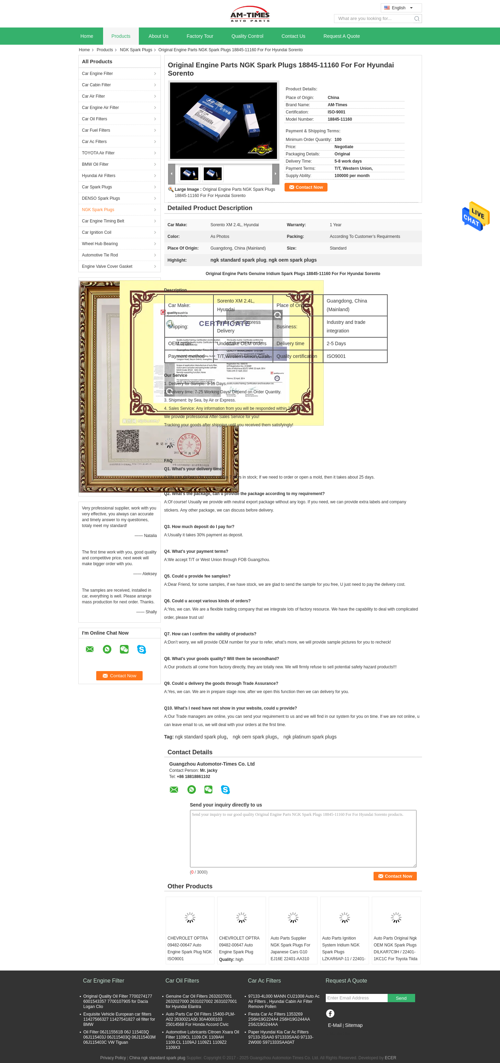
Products (120, 36)
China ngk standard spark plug (157, 1057)
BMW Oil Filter (95, 164)
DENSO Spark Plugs (101, 198)
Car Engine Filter (97, 73)
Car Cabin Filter (96, 85)
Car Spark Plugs (97, 187)
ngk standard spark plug (200, 736)
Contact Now (309, 187)
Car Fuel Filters (96, 130)
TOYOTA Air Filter (98, 153)
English (402, 8)
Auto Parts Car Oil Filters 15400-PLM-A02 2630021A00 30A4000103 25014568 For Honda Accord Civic (200, 1019)
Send (401, 998)
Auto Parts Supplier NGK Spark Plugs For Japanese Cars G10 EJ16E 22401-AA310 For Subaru (290, 952)
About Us (159, 36)
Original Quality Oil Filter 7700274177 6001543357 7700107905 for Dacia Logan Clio (118, 1001)
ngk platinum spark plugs (310, 736)
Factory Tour (200, 36)
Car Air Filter (93, 96)
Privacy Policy (113, 1057)
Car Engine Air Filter (100, 107)
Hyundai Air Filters (98, 175)
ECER (390, 1057)
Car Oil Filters (94, 119)
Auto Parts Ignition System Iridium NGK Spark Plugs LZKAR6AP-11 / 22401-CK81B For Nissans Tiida (344, 955)
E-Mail (335, 1025)
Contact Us (293, 36)
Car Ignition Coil (96, 232)
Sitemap (354, 1025)
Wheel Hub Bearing (100, 243)
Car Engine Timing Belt (103, 221)
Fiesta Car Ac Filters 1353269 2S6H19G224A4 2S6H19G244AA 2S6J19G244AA (279, 1019)
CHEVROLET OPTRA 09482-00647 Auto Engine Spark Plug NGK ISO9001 (190, 948)
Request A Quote (342, 36)
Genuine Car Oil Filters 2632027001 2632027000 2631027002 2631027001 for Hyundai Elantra (201, 1001)
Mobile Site (338, 1033)
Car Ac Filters (94, 141)
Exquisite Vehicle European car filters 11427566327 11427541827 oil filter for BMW (119, 1019)
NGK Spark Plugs (136, 49)
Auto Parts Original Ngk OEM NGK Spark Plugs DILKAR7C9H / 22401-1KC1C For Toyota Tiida (396, 948)
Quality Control (248, 36)
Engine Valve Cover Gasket (107, 266)
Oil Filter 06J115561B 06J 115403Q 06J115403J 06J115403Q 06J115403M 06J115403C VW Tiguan (120, 1037)
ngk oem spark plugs (255, 736)
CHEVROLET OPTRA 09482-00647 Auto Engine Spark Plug (239, 945)
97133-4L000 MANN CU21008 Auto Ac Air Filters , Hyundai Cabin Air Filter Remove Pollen (284, 1001)
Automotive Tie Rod (100, 255)
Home (86, 36)
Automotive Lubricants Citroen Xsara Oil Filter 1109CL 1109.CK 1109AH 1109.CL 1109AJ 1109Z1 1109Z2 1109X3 (202, 1040)
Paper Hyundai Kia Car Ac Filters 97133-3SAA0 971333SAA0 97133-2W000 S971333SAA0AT (281, 1037)
